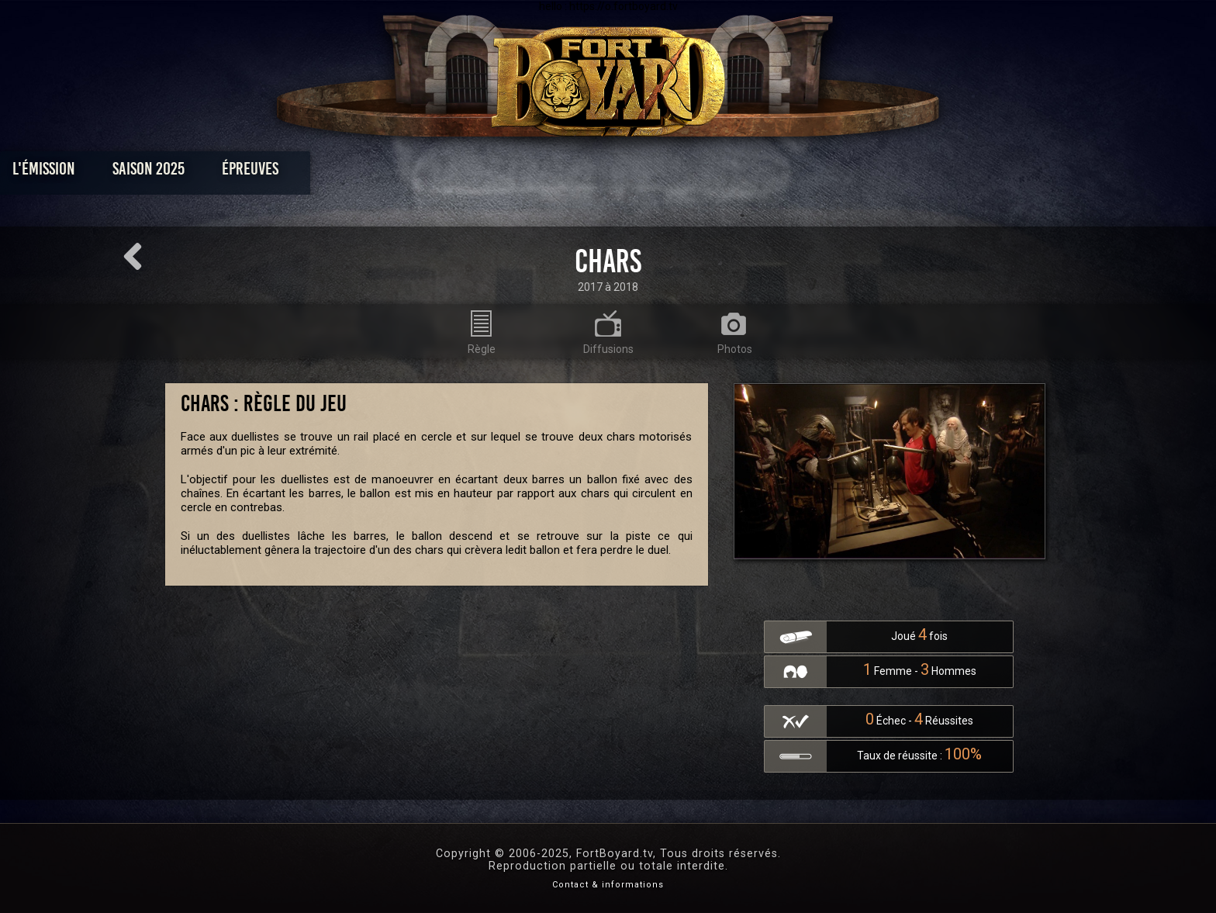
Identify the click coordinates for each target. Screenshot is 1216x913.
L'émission (261, 172)
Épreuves (467, 172)
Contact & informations (608, 885)
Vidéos (632, 172)
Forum (799, 172)
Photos (554, 172)
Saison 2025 (366, 172)
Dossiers (715, 172)
